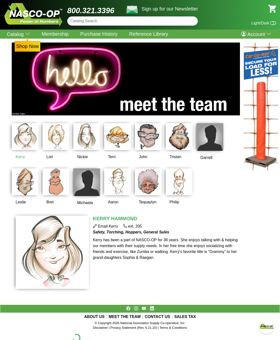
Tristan (175, 157)
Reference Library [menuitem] (148, 34)
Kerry (20, 157)
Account (256, 34)
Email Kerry (105, 226)
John (143, 157)
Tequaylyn (147, 202)
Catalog (18, 34)
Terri (112, 157)
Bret (50, 202)
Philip (174, 202)
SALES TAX (185, 317)
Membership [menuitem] (55, 34)
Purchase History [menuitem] (99, 34)
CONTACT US (157, 317)
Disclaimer (100, 327)
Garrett (206, 157)
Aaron (113, 202)
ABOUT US (94, 317)
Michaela (85, 203)
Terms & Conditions (173, 327)
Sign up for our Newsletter (169, 8)
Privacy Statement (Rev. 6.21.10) (133, 327)
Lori (49, 157)
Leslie (21, 202)
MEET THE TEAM (125, 317)
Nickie (82, 157)
